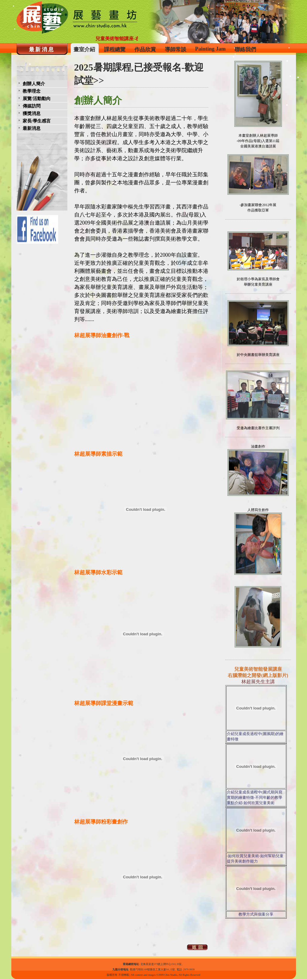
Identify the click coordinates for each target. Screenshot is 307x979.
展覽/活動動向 (37, 98)
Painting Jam (210, 49)
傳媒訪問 (32, 106)
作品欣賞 (145, 49)
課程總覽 (114, 49)
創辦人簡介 (34, 83)
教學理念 (32, 91)
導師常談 (175, 49)
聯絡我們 (245, 49)
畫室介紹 (84, 49)
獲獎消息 (32, 113)
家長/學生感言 (37, 121)
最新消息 (42, 49)
